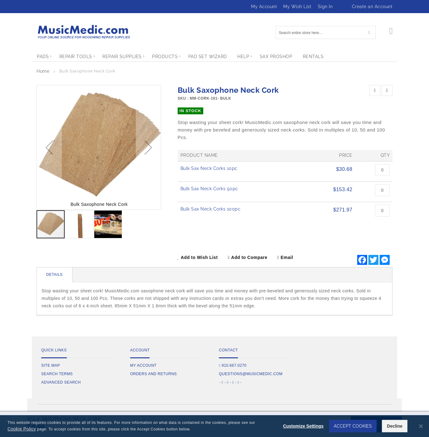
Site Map (50, 365)
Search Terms (57, 374)
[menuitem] (43, 56)
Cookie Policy (21, 428)
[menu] (214, 56)
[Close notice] (421, 426)
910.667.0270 (232, 365)
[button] (49, 147)
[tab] (54, 274)
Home (43, 71)
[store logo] (83, 31)
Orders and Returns (153, 374)
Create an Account (372, 6)
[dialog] (214, 426)
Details (54, 274)
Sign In (325, 6)
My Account (264, 6)
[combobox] (326, 32)
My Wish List (297, 6)
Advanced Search (61, 382)
